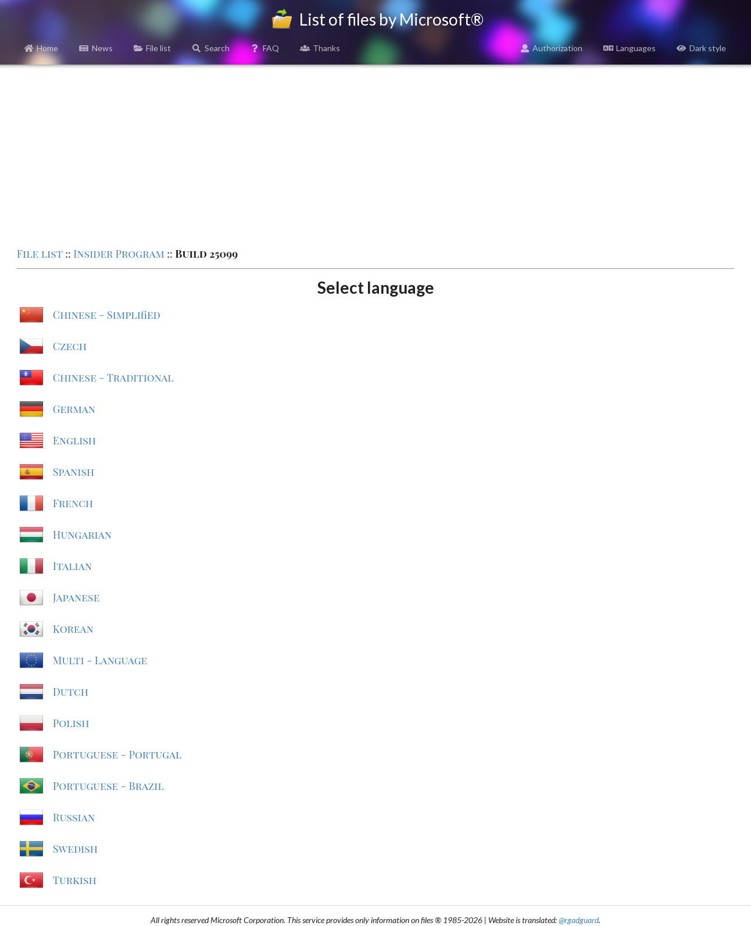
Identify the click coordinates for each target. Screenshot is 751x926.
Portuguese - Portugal (117, 754)
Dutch (70, 692)
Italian (72, 566)
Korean (73, 629)
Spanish (73, 472)
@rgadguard (579, 920)
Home (41, 48)
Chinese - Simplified (106, 315)
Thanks (320, 48)
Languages (629, 48)
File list (152, 48)
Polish (71, 723)
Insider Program (118, 254)
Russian (74, 817)
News (96, 48)
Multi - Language (100, 660)
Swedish (75, 849)
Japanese (76, 597)
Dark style (701, 48)
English (74, 440)
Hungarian (82, 535)
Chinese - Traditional (113, 377)
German (74, 409)
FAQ (265, 48)
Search (211, 48)
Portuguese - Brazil (108, 786)
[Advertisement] (375, 154)
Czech (70, 346)
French (73, 503)
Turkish (74, 880)
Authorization (551, 48)
